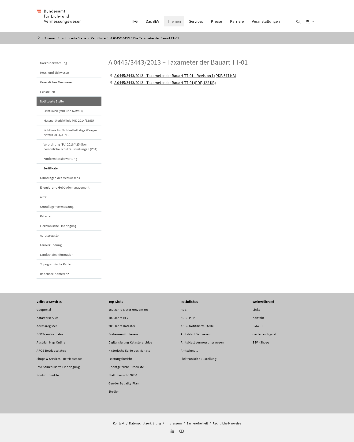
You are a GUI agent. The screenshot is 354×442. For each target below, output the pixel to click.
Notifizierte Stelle (74, 38)
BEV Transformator (50, 334)
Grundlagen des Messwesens (60, 178)
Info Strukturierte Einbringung (58, 367)
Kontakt (258, 318)
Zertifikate (98, 38)
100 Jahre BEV (118, 318)
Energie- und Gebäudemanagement (65, 187)
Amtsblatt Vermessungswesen (202, 342)
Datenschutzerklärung (145, 423)
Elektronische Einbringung (58, 226)
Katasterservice (48, 318)
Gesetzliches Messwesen (57, 82)
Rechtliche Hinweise (227, 423)
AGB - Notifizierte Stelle (197, 326)
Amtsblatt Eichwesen (196, 334)
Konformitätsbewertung (60, 159)
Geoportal (44, 309)
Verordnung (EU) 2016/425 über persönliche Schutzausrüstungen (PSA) (70, 146)
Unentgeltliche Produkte (126, 367)
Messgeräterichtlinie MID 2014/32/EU (69, 120)
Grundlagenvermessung (57, 207)
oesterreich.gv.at (264, 334)
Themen (51, 38)
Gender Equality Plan (123, 383)
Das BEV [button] (152, 21)
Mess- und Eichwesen (54, 72)
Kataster (46, 216)
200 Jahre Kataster (121, 326)
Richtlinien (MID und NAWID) (63, 111)
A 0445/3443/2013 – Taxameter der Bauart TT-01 (178, 62)
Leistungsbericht (120, 359)
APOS (44, 197)
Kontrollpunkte (48, 375)
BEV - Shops (261, 342)
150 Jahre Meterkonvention (128, 309)
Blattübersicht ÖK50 (122, 375)
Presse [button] (216, 21)
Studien (113, 391)
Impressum (174, 423)
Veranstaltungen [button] (266, 21)
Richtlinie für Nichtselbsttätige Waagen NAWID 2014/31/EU (70, 132)
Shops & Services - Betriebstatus (59, 359)
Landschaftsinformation (57, 254)
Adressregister (50, 235)
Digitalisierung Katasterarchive (130, 342)
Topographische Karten (56, 264)
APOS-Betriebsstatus (51, 350)
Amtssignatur (190, 350)
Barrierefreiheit (197, 423)
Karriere (237, 21)
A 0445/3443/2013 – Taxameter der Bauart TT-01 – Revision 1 (172, 75)
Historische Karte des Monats (129, 350)
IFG (135, 21)
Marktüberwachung (53, 63)
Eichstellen (47, 92)
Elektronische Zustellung (198, 359)
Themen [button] (174, 21)
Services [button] (196, 21)
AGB (184, 309)
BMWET (258, 326)
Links (256, 309)
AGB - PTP (188, 318)
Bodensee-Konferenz (54, 274)
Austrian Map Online (51, 342)
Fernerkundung (51, 245)
